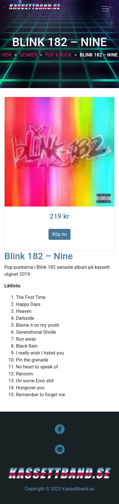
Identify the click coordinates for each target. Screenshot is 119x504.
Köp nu (59, 234)
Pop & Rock (58, 55)
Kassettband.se (34, 6)
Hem (6, 55)
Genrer (28, 55)
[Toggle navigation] (105, 8)
